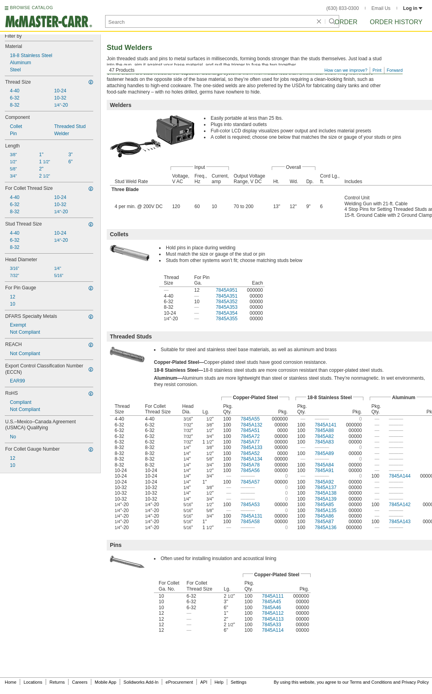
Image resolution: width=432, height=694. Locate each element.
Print (377, 70)
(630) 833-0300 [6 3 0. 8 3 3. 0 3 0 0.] (342, 8)
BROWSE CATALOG (31, 7)
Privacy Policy (415, 682)
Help (219, 682)
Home (10, 682)
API (203, 682)
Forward (395, 70)
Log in (412, 8)
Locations (33, 682)
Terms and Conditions (371, 682)
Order (345, 22)
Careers (79, 682)
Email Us (380, 8)
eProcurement (179, 682)
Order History (396, 22)
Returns (57, 682)
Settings (238, 682)
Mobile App (105, 682)
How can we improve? (345, 70)
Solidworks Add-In (140, 682)
